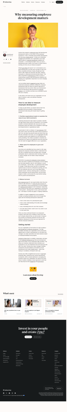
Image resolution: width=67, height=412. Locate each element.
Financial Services (18, 365)
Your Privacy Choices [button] (20, 398)
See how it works (37, 340)
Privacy (15, 398)
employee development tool (31, 241)
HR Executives (18, 356)
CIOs (16, 361)
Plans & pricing (5, 363)
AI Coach (5, 359)
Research (30, 358)
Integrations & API (5, 365)
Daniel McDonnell (10, 54)
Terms (13, 398)
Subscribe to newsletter (6, 62)
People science (31, 356)
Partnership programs (58, 376)
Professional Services (19, 363)
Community (56, 370)
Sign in (53, 2)
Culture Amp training (58, 383)
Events (43, 361)
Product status (57, 385)
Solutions (28, 2)
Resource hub (44, 356)
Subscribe (59, 391)
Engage (4, 356)
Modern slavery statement (59, 368)
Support (56, 378)
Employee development (24, 10)
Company (43, 2)
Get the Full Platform (6, 361)
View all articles (60, 297)
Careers (56, 361)
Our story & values (57, 356)
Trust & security (57, 365)
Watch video (33, 281)
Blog (5, 6)
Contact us (56, 380)
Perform (4, 358)
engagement (33, 264)
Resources (38, 2)
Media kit (56, 363)
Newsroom (56, 358)
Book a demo (59, 2)
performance (42, 264)
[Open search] (50, 2)
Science (32, 2)
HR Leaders (18, 358)
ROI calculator (31, 361)
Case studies (44, 363)
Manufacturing (18, 368)
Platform (23, 2)
